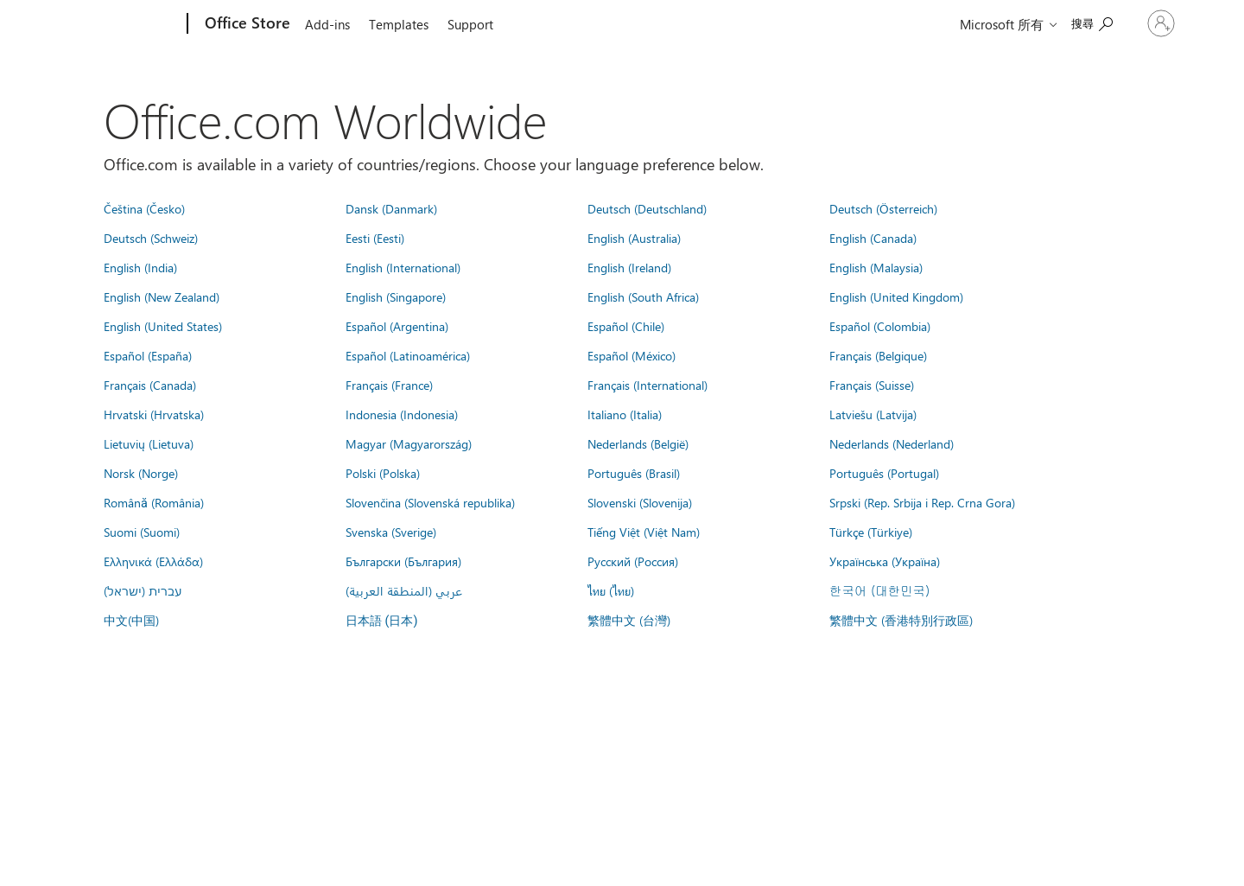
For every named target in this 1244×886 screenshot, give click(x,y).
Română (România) (154, 502)
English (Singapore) (396, 296)
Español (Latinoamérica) (408, 355)
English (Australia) (634, 237)
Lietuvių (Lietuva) (149, 443)
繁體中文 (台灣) (628, 619)
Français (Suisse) (871, 384)
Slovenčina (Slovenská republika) (430, 502)
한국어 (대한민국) (879, 590)
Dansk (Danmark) (391, 208)
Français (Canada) (150, 384)
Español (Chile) (625, 326)
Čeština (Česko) (144, 208)
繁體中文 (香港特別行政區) (901, 619)
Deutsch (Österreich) (883, 208)
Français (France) (389, 384)
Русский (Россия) (632, 561)
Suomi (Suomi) (142, 531)
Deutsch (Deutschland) (647, 208)
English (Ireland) (629, 267)
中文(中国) (131, 619)
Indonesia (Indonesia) (402, 414)
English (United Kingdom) (896, 296)
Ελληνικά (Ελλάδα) (153, 561)
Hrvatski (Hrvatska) (154, 414)
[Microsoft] (121, 24)
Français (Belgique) (878, 355)
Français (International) (647, 384)
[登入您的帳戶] (1143, 23)
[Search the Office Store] (1055, 22)
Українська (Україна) (884, 561)
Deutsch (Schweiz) (151, 237)
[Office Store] (245, 24)
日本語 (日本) (382, 621)
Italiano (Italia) (624, 414)
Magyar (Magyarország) (409, 443)
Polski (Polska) (383, 472)
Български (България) (403, 561)
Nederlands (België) (638, 443)
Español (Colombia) (879, 326)
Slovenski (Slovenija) (639, 502)
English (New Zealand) (161, 296)
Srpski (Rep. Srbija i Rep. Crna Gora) (922, 502)
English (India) (140, 267)
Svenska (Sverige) (391, 531)
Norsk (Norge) (141, 472)
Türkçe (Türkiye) (870, 531)
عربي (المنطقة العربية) (404, 590)
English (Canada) (873, 237)
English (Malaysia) (876, 267)
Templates (398, 24)
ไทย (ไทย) (610, 590)
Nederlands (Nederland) (891, 443)
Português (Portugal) (884, 472)
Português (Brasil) (633, 472)
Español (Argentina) (397, 326)
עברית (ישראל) (142, 590)
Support (470, 24)
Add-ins (327, 24)
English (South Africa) (643, 296)
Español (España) (148, 355)
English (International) (403, 267)
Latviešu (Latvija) (873, 414)
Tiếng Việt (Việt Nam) (643, 531)
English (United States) (163, 326)
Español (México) (631, 355)
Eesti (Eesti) (375, 237)
